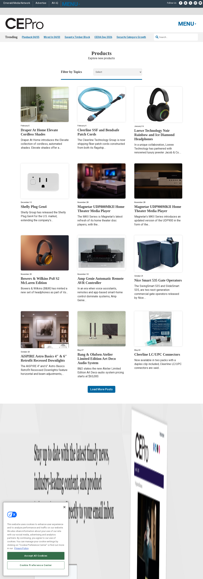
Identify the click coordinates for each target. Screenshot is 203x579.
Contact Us (152, 523)
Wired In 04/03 (52, 37)
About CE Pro (108, 497)
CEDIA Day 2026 (103, 37)
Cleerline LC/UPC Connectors (157, 354)
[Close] (64, 507)
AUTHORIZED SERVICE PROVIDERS (98, 549)
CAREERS (74, 549)
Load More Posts (101, 389)
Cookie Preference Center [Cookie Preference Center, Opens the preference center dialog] (36, 565)
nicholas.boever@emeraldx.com (161, 518)
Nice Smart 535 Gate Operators (158, 280)
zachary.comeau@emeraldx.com (161, 505)
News (14, 493)
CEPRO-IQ (106, 511)
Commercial (62, 497)
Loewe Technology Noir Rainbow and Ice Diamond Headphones (154, 135)
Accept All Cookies (35, 555)
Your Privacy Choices (163, 549)
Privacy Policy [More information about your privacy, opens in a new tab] (21, 548)
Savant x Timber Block (77, 37)
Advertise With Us (110, 493)
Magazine (106, 502)
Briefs (14, 497)
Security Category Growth (131, 37)
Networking (62, 493)
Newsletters (107, 506)
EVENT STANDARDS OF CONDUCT (133, 549)
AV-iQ (55, 3)
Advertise (41, 3)
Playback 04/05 (30, 37)
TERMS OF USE (156, 552)
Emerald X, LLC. (157, 544)
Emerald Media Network (17, 3)
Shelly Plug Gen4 (34, 207)
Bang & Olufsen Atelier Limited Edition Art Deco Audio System (96, 358)
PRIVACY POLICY (173, 552)
